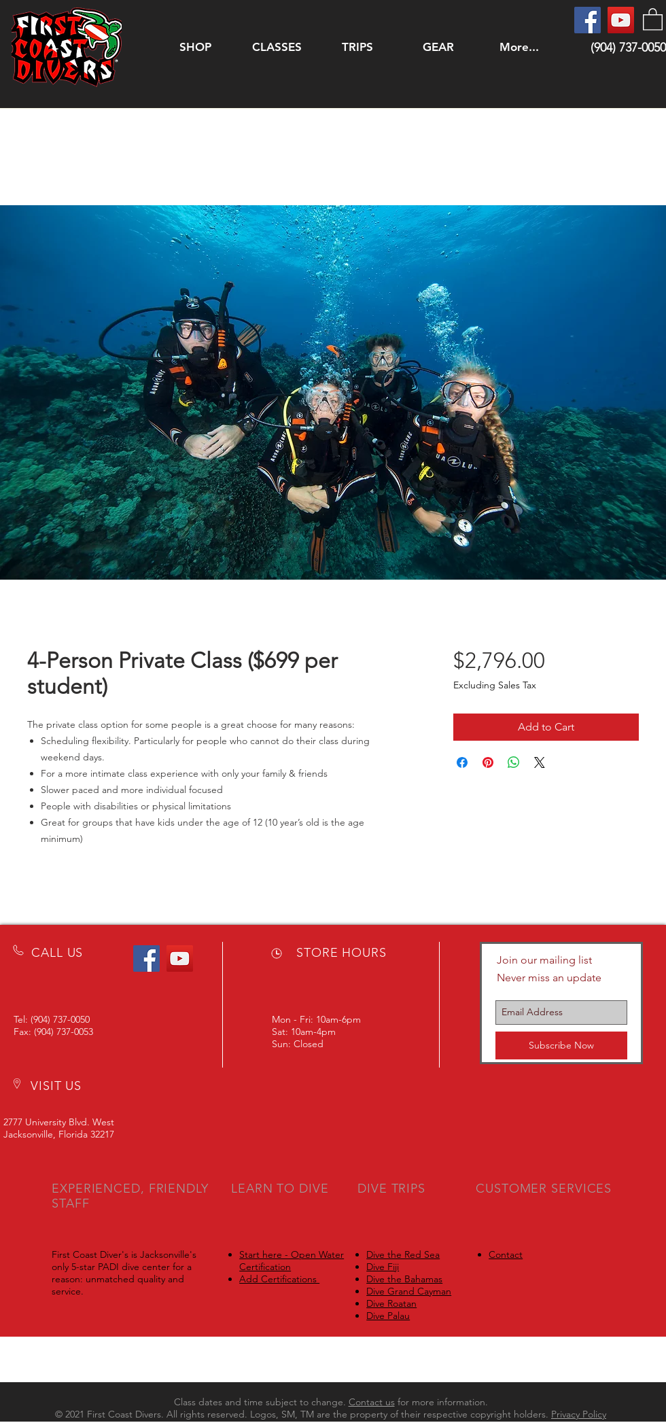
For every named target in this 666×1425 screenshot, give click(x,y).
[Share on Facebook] (462, 762)
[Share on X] (539, 762)
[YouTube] (621, 20)
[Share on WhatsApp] (514, 762)
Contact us (372, 1402)
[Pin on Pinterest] (488, 762)
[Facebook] (587, 20)
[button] (276, 47)
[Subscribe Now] (561, 1045)
